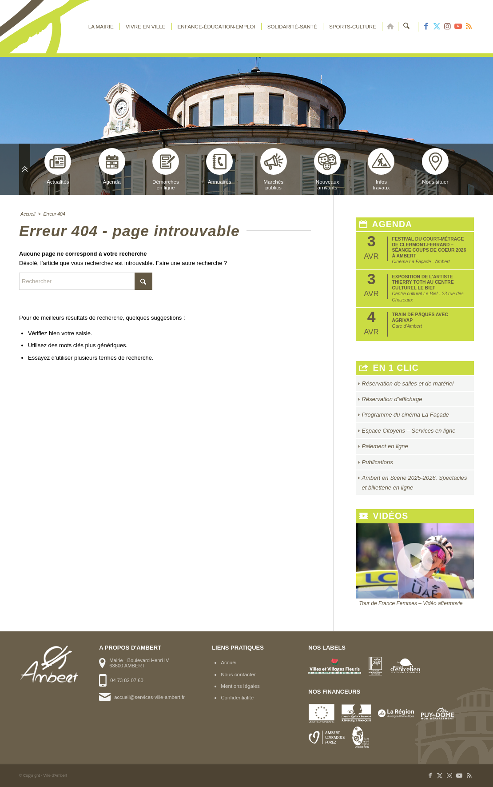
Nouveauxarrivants (327, 169)
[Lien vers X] (436, 27)
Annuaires (219, 166)
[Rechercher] (406, 26)
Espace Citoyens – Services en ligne (409, 430)
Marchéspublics (273, 169)
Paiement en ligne (385, 446)
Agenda (112, 166)
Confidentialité (237, 697)
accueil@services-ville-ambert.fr (149, 697)
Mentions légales (240, 686)
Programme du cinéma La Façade (405, 414)
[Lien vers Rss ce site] (468, 27)
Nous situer (435, 166)
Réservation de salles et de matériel (408, 383)
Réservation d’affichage (392, 399)
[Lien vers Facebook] (426, 27)
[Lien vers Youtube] (458, 27)
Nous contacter (238, 674)
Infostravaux (381, 169)
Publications (377, 462)
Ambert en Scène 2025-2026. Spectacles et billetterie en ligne (414, 482)
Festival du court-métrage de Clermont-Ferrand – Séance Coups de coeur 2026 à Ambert (429, 247)
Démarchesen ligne (165, 169)
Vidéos (384, 516)
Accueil (229, 662)
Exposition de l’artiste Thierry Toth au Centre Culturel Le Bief (423, 282)
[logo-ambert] (54, 26)
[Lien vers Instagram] (447, 27)
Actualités (57, 166)
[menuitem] (101, 26)
